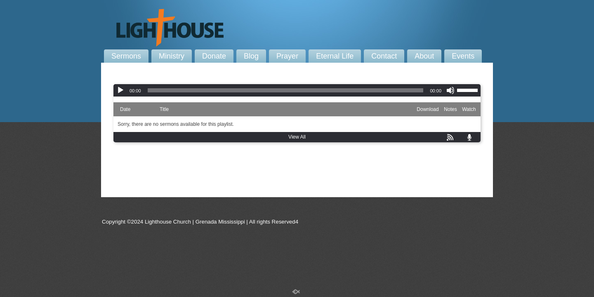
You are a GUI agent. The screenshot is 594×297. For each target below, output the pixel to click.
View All (297, 137)
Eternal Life (335, 56)
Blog (251, 56)
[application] (297, 90)
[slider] (286, 90)
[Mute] (450, 90)
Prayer (287, 56)
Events (463, 56)
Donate (214, 56)
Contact (384, 56)
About (424, 56)
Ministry (171, 56)
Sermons (126, 56)
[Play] (120, 90)
